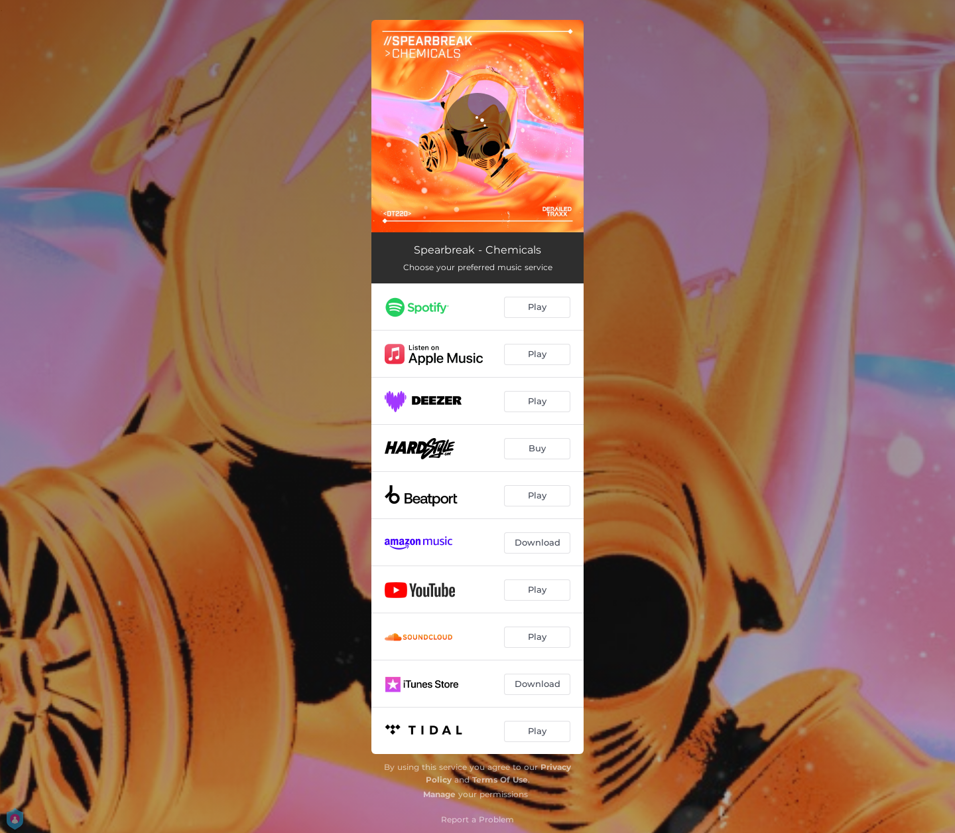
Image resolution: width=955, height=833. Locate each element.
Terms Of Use (500, 780)
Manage (439, 794)
